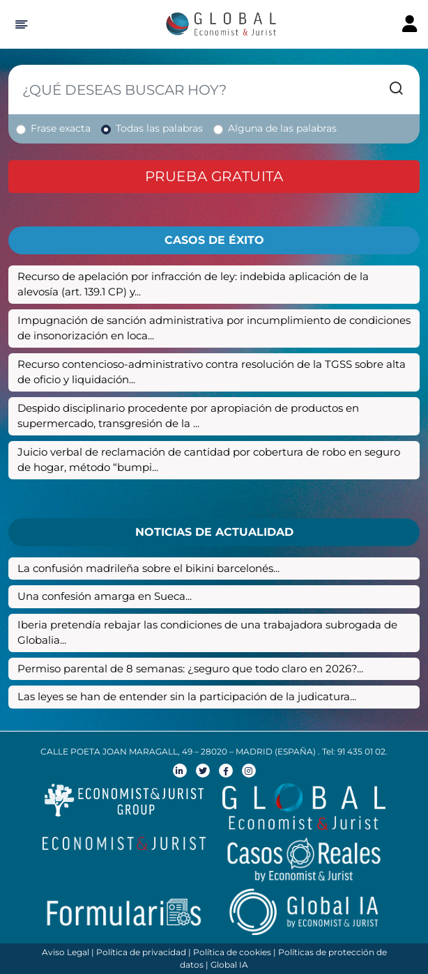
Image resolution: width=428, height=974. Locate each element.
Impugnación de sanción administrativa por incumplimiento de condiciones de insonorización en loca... (214, 328)
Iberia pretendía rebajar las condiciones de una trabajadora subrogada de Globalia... (207, 632)
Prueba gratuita (214, 176)
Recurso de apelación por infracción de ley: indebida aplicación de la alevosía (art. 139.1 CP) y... (193, 284)
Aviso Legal (65, 952)
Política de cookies (232, 952)
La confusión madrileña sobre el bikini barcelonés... (148, 568)
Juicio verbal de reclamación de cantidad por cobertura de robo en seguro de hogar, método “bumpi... (208, 459)
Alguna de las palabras (282, 128)
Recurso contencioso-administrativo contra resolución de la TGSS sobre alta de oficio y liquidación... (211, 372)
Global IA (229, 964)
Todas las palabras (159, 128)
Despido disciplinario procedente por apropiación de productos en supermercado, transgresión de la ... (188, 416)
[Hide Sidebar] (19, 24)
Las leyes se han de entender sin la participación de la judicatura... (186, 696)
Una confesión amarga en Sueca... (104, 596)
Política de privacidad (141, 952)
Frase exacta (61, 128)
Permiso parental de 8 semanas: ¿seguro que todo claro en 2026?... (190, 668)
